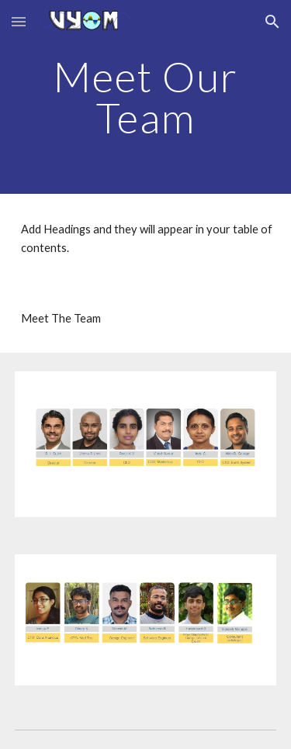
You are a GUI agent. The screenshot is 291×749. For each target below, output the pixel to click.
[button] (18, 21)
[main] (146, 97)
